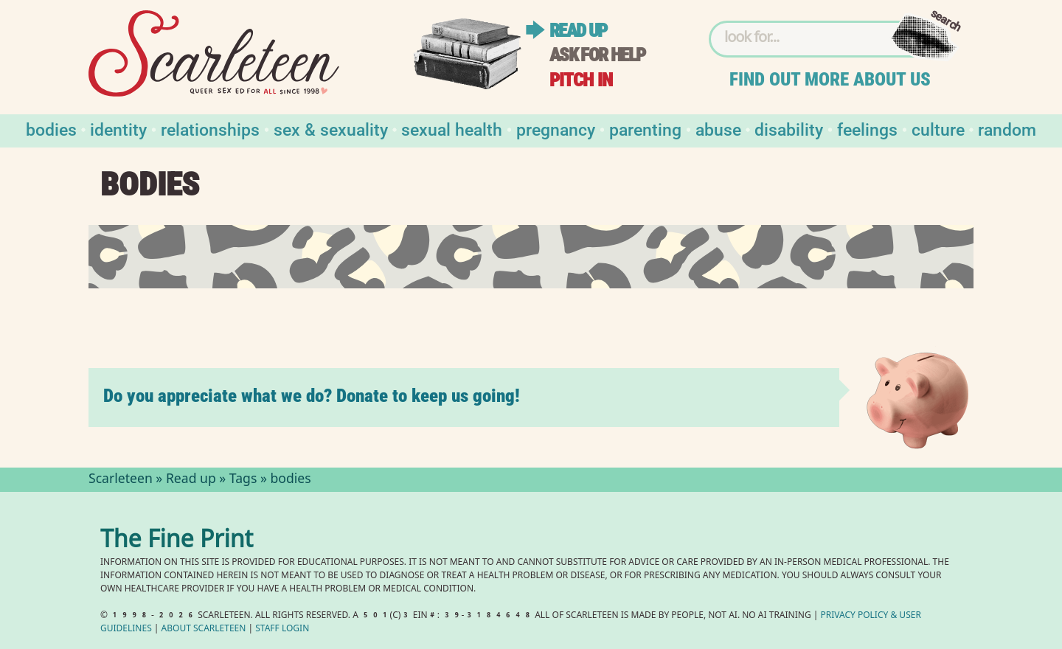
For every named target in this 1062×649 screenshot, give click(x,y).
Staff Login (282, 629)
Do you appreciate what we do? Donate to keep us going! (311, 395)
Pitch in (581, 80)
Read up (578, 30)
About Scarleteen (204, 629)
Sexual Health (451, 129)
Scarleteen (120, 480)
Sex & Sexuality (331, 129)
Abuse (718, 129)
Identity (118, 129)
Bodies (51, 129)
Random (1007, 129)
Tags (243, 480)
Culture (938, 129)
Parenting (645, 129)
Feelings (867, 129)
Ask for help (597, 55)
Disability (788, 129)
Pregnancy (555, 129)
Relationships (210, 129)
